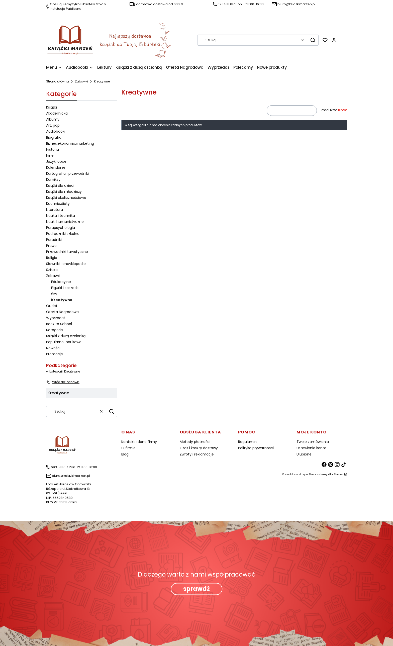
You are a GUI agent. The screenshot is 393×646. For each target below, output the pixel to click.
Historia (52, 149)
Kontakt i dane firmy (139, 441)
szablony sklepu (296, 474)
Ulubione (304, 454)
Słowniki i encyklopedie (66, 263)
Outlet (51, 305)
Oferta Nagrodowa (62, 311)
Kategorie (54, 329)
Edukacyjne (61, 281)
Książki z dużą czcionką (65, 335)
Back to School (59, 323)
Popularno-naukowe (63, 341)
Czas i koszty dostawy (199, 447)
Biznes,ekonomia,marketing (70, 143)
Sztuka (52, 269)
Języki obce (56, 161)
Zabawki (81, 81)
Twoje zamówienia (313, 441)
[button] (312, 40)
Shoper (338, 474)
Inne (50, 155)
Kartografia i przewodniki (67, 173)
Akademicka (57, 113)
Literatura (54, 209)
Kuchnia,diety (58, 203)
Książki (51, 107)
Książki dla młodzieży (64, 191)
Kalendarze (55, 167)
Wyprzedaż (55, 317)
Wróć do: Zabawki (62, 382)
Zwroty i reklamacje (197, 454)
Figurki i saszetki (64, 287)
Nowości (53, 347)
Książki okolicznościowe (66, 197)
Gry (54, 293)
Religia (51, 257)
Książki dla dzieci (60, 185)
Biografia (53, 137)
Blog (125, 454)
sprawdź (196, 589)
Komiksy (53, 179)
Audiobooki (55, 131)
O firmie (128, 447)
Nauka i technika (60, 215)
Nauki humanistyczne (65, 221)
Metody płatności (195, 441)
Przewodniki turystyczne (67, 251)
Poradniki (54, 239)
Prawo (51, 245)
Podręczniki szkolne (62, 233)
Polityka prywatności (256, 447)
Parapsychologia (60, 227)
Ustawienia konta (311, 447)
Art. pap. (53, 125)
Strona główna (57, 81)
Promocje (54, 353)
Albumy (52, 119)
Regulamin (247, 441)
